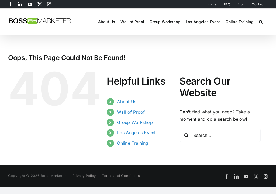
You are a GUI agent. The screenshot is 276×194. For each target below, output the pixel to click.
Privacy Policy (84, 176)
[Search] (186, 135)
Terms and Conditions (121, 176)
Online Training (132, 143)
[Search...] (220, 135)
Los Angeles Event (136, 132)
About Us (126, 101)
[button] (261, 21)
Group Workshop (135, 122)
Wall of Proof (131, 112)
